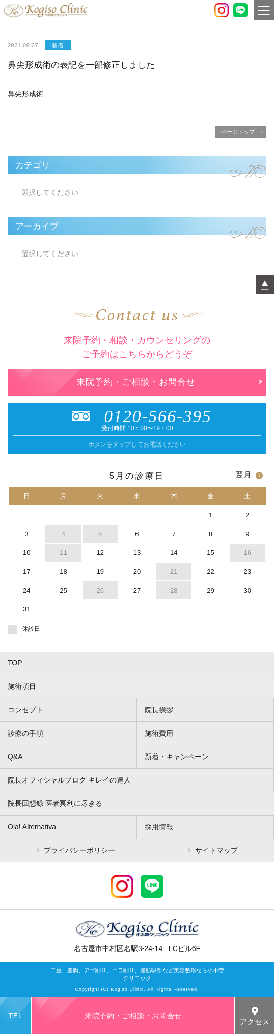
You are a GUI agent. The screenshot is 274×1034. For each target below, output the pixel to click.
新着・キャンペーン (177, 756)
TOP (15, 663)
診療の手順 (25, 733)
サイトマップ (216, 850)
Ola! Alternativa (32, 827)
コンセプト (25, 710)
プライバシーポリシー (79, 850)
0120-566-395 (137, 416)
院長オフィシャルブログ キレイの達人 (69, 780)
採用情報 (159, 827)
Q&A (15, 756)
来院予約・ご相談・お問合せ (136, 382)
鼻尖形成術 (25, 94)
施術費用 (159, 733)
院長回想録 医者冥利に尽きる (55, 803)
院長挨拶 (159, 710)
